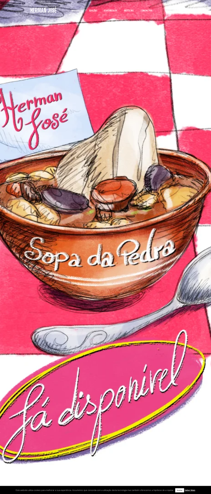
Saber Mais (190, 490)
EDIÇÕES (93, 10)
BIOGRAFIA (77, 10)
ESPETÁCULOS (110, 10)
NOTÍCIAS (129, 10)
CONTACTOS (146, 10)
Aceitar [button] (179, 490)
